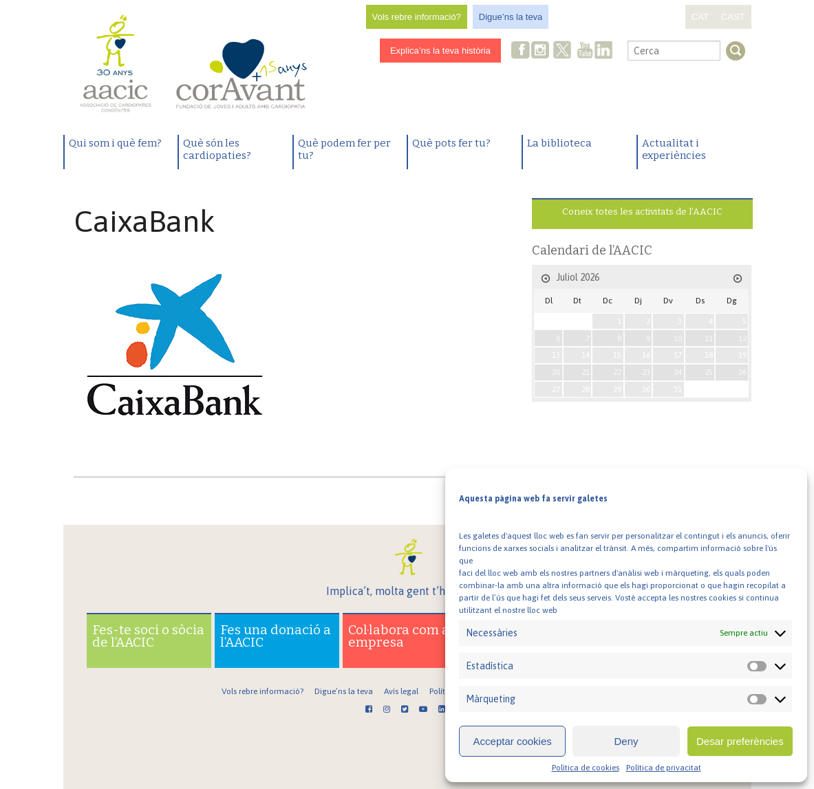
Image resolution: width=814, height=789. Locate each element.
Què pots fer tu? (451, 143)
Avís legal (401, 691)
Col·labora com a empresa (398, 636)
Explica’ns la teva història (440, 50)
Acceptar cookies (512, 741)
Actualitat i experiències (674, 149)
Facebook (521, 51)
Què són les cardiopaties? (217, 149)
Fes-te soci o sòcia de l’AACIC (148, 636)
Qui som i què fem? (115, 143)
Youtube (585, 51)
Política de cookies (585, 768)
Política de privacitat (663, 768)
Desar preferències (740, 741)
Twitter (562, 51)
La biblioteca (559, 143)
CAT (700, 17)
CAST (733, 17)
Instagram (541, 51)
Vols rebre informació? (416, 17)
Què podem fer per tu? (344, 149)
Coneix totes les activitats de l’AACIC (642, 211)
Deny (626, 741)
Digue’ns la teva (511, 17)
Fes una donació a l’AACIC (275, 636)
